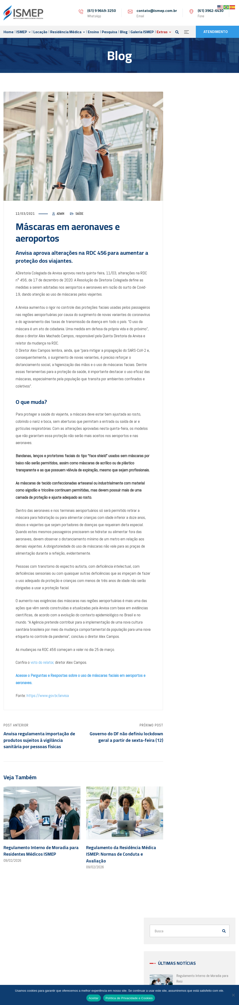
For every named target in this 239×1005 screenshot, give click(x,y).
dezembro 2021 (192, 610)
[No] (233, 995)
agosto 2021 (190, 655)
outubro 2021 (190, 633)
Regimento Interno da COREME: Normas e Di (216, 211)
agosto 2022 (190, 521)
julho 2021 (188, 666)
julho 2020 (188, 800)
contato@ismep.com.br (157, 10)
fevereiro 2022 (191, 588)
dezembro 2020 (192, 744)
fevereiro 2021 (191, 722)
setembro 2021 (192, 644)
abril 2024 (188, 320)
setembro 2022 (192, 510)
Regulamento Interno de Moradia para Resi (216, 155)
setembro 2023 (192, 375)
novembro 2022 (192, 487)
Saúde (79, 214)
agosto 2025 (190, 286)
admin (60, 214)
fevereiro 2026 (191, 264)
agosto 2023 (190, 387)
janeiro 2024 (189, 331)
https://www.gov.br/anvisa (48, 695)
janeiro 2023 (189, 465)
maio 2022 (188, 554)
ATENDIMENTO (216, 31)
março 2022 (189, 577)
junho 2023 (189, 409)
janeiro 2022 (189, 599)
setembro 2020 (192, 778)
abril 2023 (188, 431)
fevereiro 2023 (191, 454)
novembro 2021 (192, 621)
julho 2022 (188, 532)
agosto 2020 (190, 789)
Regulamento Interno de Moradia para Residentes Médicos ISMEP (41, 851)
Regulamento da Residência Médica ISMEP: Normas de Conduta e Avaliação (121, 854)
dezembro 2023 (192, 342)
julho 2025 (188, 297)
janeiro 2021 (189, 733)
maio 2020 (188, 822)
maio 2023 (188, 420)
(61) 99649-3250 (118, 973)
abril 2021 (188, 699)
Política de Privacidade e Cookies (129, 998)
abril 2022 (188, 566)
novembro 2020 (192, 755)
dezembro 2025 (192, 275)
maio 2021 (188, 688)
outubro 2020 (190, 767)
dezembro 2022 (192, 476)
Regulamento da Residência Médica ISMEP (216, 183)
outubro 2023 (190, 365)
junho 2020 (189, 811)
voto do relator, (42, 662)
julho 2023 (188, 398)
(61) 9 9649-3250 (101, 10)
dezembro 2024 (192, 309)
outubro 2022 (190, 498)
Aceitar (93, 998)
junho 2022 (189, 543)
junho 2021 (189, 677)
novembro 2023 (192, 353)
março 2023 (189, 443)
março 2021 (189, 711)
